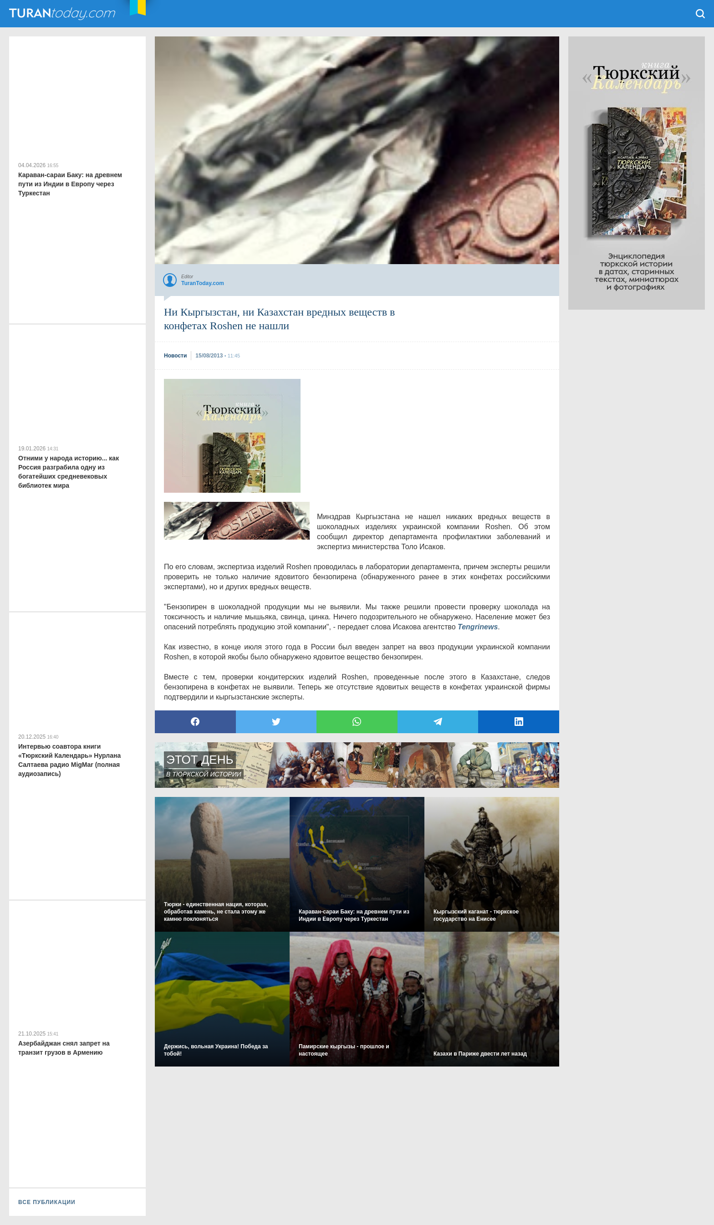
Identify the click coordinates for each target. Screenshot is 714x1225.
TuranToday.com (63, 13)
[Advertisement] (232, 436)
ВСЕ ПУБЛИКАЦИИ (47, 1202)
